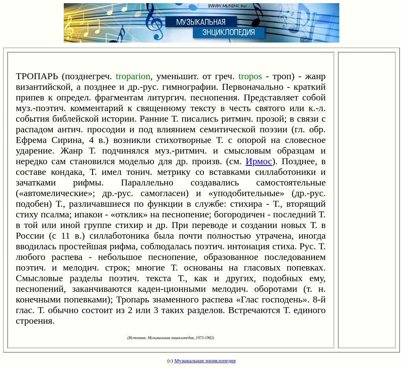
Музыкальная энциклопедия (205, 360)
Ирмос (259, 161)
